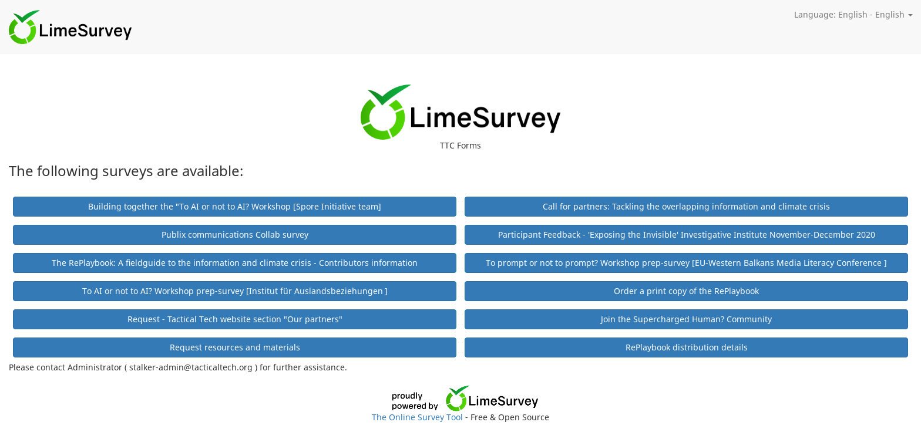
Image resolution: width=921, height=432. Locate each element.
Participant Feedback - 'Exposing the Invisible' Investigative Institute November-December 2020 (686, 234)
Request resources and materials (235, 347)
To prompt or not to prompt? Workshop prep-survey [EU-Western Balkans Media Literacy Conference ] (686, 262)
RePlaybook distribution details (687, 347)
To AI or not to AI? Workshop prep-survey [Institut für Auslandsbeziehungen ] (235, 290)
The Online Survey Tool (418, 417)
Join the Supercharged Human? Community (686, 319)
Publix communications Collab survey (235, 234)
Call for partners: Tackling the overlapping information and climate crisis (686, 206)
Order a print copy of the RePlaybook (686, 290)
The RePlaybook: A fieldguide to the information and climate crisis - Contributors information (235, 262)
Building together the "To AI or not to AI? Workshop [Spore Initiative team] (234, 206)
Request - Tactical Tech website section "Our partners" (234, 319)
